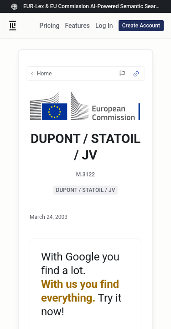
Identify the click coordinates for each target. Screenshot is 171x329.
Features (77, 25)
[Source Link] (136, 74)
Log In (104, 25)
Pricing (49, 25)
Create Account (141, 25)
